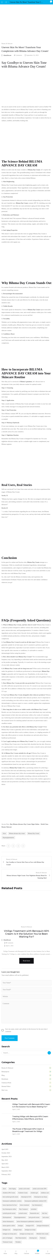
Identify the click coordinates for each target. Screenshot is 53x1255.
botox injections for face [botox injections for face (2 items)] (10, 1204)
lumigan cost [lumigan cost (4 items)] (6, 1229)
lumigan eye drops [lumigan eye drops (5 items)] (30, 1229)
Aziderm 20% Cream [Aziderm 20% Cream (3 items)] (9, 1192)
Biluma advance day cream (17, 833)
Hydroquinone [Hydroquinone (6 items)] (7, 1217)
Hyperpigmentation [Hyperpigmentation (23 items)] (20, 1217)
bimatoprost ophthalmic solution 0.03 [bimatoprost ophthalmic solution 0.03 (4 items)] (35, 1200)
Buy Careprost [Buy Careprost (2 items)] (23, 1208)
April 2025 (5, 1149)
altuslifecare (7, 55)
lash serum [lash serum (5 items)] (46, 1217)
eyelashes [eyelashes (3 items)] (33, 1208)
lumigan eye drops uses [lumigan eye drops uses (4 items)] (26, 1233)
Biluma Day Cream (34, 170)
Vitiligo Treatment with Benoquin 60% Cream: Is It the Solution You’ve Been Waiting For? (31, 1105)
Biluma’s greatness (26, 381)
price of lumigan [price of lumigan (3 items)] (7, 1237)
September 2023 (7, 1156)
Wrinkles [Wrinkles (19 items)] (18, 1241)
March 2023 (5, 1167)
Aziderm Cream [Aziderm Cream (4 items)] (22, 1192)
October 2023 (6, 1152)
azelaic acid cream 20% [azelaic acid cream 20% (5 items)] (39, 1188)
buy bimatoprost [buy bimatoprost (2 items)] (37, 1204)
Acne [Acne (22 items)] (4, 1188)
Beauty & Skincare (7, 43)
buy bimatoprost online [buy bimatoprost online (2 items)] (9, 1208)
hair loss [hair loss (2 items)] (44, 1213)
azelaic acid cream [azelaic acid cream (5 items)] (24, 1188)
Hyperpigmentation (8, 837)
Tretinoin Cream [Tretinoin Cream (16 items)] (7, 1241)
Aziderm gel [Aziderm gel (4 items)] (34, 1192)
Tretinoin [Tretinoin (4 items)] (42, 1237)
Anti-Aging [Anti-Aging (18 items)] (12, 1188)
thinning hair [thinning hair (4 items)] (33, 1237)
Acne (4, 833)
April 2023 (5, 1163)
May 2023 (5, 1159)
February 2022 (6, 1174)
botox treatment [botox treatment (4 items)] (24, 1204)
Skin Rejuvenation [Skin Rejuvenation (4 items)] (20, 1237)
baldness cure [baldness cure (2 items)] (45, 1192)
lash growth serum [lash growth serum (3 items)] (34, 1217)
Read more (26, 961)
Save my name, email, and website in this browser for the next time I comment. (26, 1030)
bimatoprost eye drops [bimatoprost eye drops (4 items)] (40, 1196)
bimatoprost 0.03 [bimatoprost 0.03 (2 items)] (26, 1196)
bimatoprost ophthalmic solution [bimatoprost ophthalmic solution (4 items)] (12, 1200)
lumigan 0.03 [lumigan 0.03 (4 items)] (30, 1225)
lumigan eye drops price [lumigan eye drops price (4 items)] (10, 1233)
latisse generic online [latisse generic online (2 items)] (9, 1225)
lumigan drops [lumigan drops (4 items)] (17, 1229)
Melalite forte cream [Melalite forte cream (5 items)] (42, 1233)
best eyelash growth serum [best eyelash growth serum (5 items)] (10, 1196)
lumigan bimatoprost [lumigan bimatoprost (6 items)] (43, 1225)
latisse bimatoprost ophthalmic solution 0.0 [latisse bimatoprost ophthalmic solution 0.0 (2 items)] (29, 1221)
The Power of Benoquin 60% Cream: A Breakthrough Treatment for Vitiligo (28, 1129)
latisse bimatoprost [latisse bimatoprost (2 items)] (8, 1221)
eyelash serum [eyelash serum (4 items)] (23, 1213)
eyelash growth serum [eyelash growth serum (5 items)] (9, 1213)
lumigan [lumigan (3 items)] (20, 1225)
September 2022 (7, 1170)
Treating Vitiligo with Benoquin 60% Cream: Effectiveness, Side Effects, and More (30, 1117)
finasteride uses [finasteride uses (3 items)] (34, 1213)
